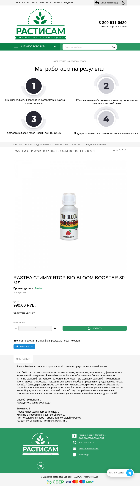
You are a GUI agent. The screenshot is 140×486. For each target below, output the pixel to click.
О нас (57, 2)
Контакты (45, 2)
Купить (97, 328)
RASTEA (76, 144)
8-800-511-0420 (86, 442)
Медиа (68, 2)
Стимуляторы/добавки (95, 144)
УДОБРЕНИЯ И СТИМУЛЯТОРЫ (52, 144)
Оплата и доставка (26, 2)
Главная (18, 144)
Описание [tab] (23, 359)
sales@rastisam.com (89, 448)
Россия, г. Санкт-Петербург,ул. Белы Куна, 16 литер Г (92, 436)
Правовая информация (85, 477)
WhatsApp (84, 454)
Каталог (29, 144)
